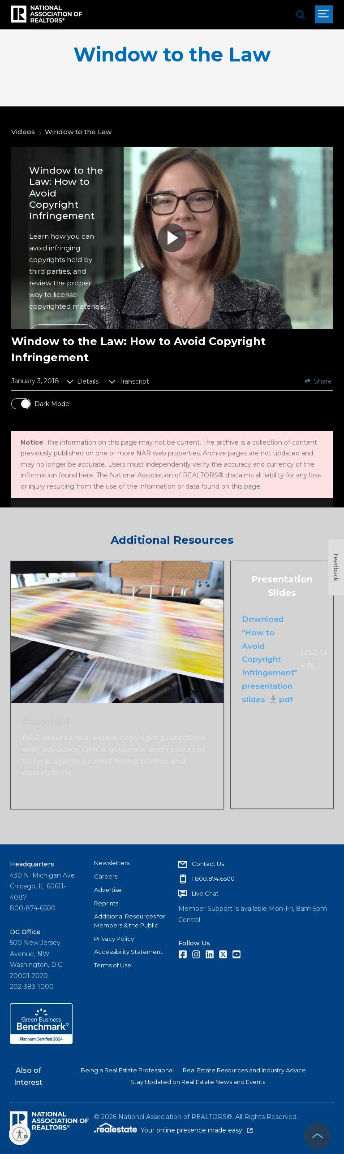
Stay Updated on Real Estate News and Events (197, 1081)
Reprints (106, 903)
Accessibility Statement (128, 951)
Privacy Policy (114, 938)
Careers (105, 876)
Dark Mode (51, 404)
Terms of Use (112, 965)
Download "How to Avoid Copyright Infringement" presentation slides (269, 659)
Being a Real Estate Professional (127, 1070)
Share (318, 381)
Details (82, 381)
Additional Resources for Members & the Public (129, 921)
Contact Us (208, 863)
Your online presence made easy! (197, 1130)
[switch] (21, 403)
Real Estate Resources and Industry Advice (244, 1070)
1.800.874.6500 (213, 878)
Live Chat (205, 893)
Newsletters (111, 862)
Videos (23, 131)
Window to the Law (172, 54)
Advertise (108, 889)
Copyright (45, 720)
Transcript (128, 381)
